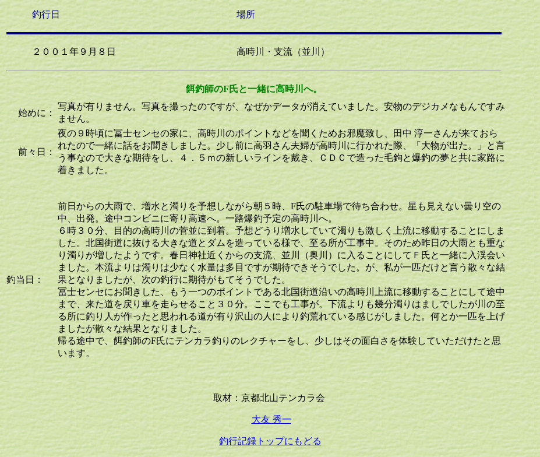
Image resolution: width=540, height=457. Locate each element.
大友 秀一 (271, 419)
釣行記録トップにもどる (270, 441)
